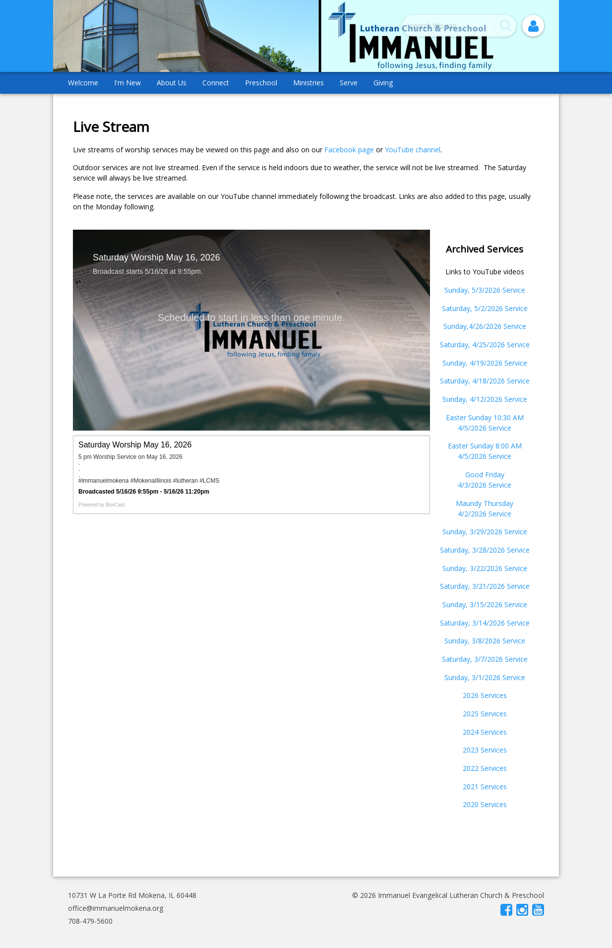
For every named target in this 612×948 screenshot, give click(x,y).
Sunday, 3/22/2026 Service (484, 568)
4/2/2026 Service (484, 513)
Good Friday (484, 474)
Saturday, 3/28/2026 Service (485, 550)
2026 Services (485, 695)
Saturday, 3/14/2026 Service (485, 623)
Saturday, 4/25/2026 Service (485, 344)
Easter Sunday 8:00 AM (485, 445)
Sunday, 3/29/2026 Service (484, 531)
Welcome (83, 82)
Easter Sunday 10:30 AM (485, 417)
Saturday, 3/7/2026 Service (485, 659)
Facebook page (349, 149)
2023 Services (485, 750)
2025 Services (485, 713)
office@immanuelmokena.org (115, 908)
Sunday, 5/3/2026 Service (484, 290)
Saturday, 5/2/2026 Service (485, 308)
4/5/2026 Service (484, 428)
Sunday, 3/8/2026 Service (484, 640)
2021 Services (485, 786)
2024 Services (485, 732)
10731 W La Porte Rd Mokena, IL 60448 (132, 895)
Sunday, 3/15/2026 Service (484, 604)
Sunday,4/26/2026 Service (484, 326)
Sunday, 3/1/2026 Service (484, 677)
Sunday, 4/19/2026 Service (484, 363)
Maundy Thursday (484, 503)
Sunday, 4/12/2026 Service (484, 399)
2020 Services (485, 804)
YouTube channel (412, 149)
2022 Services (485, 768)
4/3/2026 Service (484, 485)
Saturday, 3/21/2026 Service (485, 586)
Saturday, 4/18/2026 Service (485, 380)
